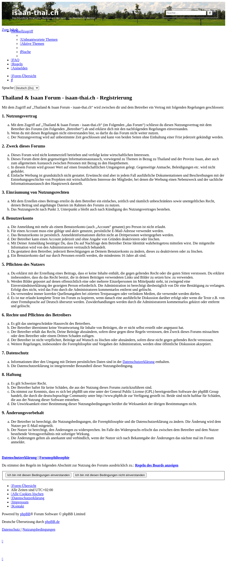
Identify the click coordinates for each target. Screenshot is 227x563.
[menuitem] (38, 39)
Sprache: (8, 88)
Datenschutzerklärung (138, 362)
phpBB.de (52, 522)
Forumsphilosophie (54, 457)
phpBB (25, 514)
